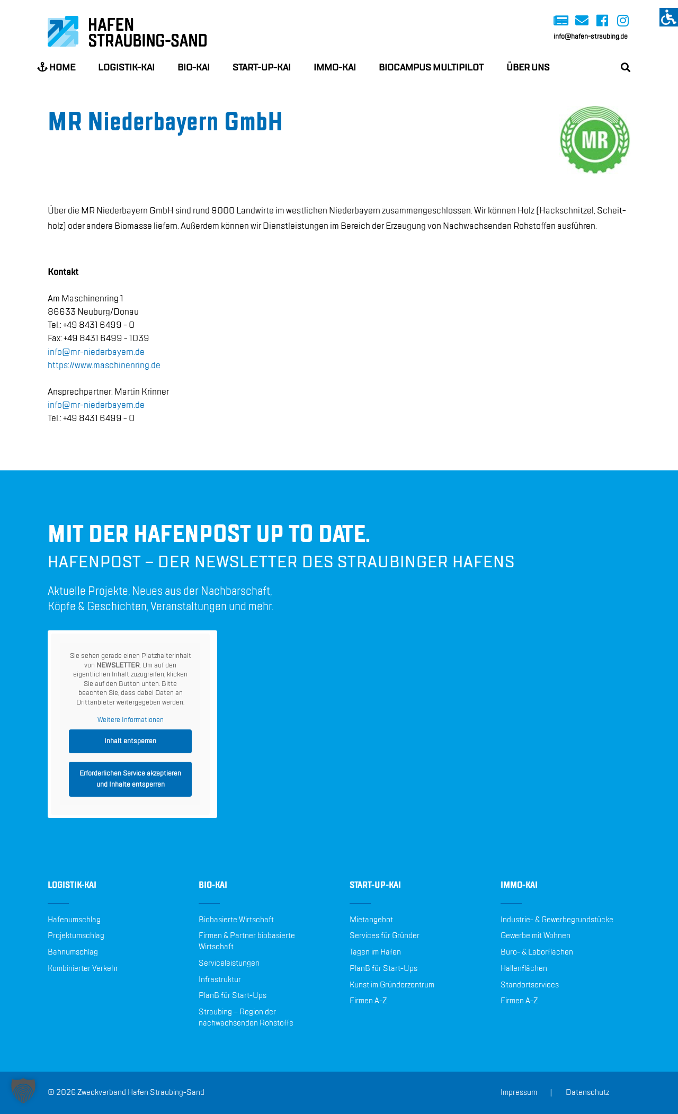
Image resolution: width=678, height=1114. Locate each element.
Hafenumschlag (74, 920)
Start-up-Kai (262, 68)
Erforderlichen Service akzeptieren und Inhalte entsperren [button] (130, 779)
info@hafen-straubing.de (591, 36)
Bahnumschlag (73, 952)
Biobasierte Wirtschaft (236, 920)
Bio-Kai (193, 68)
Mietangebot (371, 920)
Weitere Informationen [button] (130, 720)
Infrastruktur (220, 980)
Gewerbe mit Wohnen (535, 936)
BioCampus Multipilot (431, 68)
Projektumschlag (76, 936)
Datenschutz (587, 1093)
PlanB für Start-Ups (232, 996)
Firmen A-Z (368, 1001)
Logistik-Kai (126, 68)
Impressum (519, 1093)
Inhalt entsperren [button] (130, 741)
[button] (23, 1090)
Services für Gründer (385, 936)
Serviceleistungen (229, 963)
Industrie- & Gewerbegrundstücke (557, 920)
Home (56, 67)
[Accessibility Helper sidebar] (668, 17)
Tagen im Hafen (375, 952)
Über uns (528, 68)
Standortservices (530, 985)
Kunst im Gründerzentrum (392, 985)
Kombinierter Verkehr (83, 969)
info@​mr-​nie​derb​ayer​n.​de (96, 352)
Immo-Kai (335, 68)
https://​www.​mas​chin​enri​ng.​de (104, 365)
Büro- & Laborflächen (537, 952)
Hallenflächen (524, 969)
